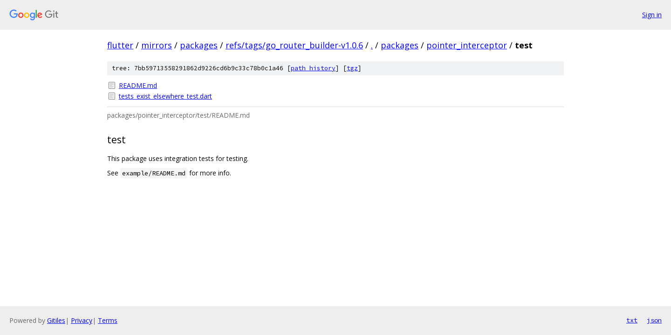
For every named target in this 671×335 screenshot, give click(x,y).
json (654, 320)
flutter (120, 45)
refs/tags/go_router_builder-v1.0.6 (294, 45)
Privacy (81, 320)
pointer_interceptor (466, 45)
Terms (107, 320)
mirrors (156, 45)
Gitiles (56, 320)
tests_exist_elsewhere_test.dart (165, 96)
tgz (352, 68)
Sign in (652, 14)
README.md (138, 85)
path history (313, 68)
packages (199, 45)
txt (631, 320)
